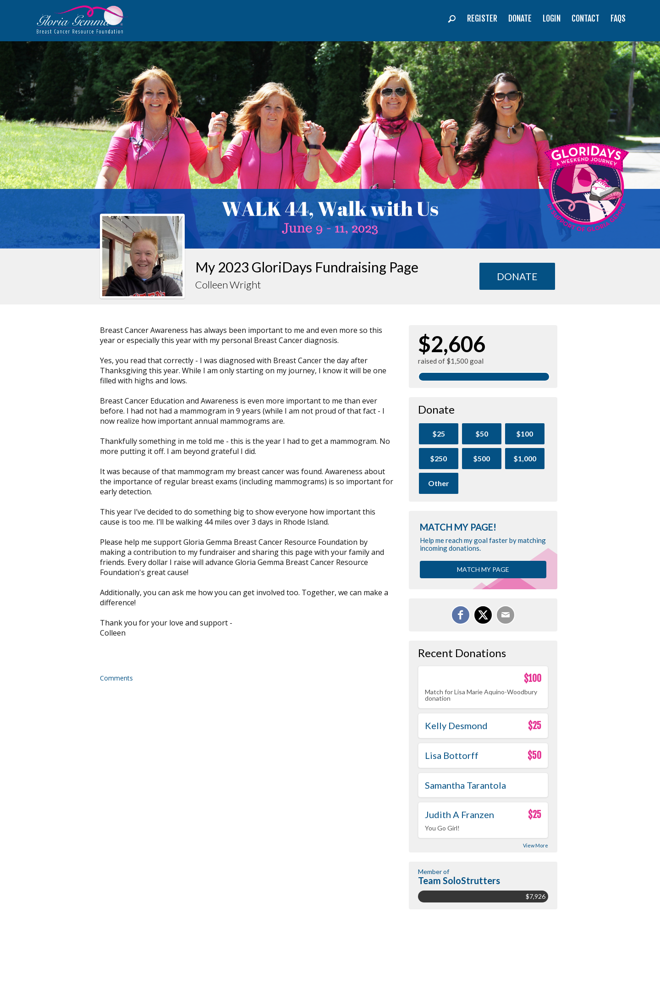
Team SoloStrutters (459, 880)
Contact (586, 18)
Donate (520, 18)
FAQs (618, 18)
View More (535, 845)
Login (552, 18)
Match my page (483, 569)
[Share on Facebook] (460, 615)
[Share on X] (483, 615)
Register (482, 18)
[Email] (505, 615)
